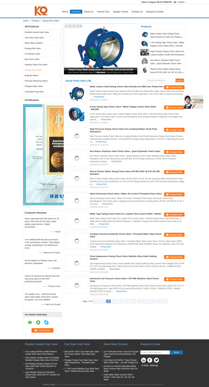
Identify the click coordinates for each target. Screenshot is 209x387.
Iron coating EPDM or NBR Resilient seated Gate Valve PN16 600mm (41, 352)
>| (165, 301)
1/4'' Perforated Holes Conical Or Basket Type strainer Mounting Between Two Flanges (121, 354)
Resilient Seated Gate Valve (37, 32)
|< (96, 301)
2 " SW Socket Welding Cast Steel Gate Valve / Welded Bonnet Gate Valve (81, 370)
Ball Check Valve (32, 59)
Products (76, 11)
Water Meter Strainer (34, 43)
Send (176, 352)
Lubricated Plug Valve (34, 92)
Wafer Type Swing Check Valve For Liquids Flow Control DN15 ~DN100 (125, 214)
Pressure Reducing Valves (36, 81)
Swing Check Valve (33, 70)
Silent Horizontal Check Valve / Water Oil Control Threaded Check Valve (126, 193)
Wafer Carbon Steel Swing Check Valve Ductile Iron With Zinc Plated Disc (165, 37)
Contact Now (175, 87)
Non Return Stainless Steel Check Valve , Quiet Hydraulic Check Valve (125, 151)
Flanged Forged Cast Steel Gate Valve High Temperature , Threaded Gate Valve (81, 362)
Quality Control (120, 11)
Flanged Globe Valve (34, 86)
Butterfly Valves (31, 75)
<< (102, 301)
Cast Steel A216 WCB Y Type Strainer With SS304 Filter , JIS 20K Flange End (121, 361)
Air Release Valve (32, 54)
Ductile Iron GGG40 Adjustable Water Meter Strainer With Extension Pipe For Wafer (121, 368)
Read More (99, 97)
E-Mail (145, 365)
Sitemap (154, 365)
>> (158, 301)
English (182, 2)
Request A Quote (155, 11)
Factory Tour (103, 11)
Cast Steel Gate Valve (34, 38)
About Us (89, 11)
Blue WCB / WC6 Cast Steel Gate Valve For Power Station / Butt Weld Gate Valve (81, 354)
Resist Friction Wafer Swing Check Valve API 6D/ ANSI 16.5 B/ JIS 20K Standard (165, 72)
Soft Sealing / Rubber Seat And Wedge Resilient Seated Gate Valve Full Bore (42, 359)
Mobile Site (146, 369)
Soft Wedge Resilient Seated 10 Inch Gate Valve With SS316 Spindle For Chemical (41, 366)
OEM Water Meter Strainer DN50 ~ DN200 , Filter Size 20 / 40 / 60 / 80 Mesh (119, 377)
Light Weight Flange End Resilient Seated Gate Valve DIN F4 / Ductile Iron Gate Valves (42, 374)
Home (65, 11)
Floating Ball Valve (33, 48)
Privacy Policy (49, 384)
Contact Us (137, 11)
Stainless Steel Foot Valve (36, 65)
